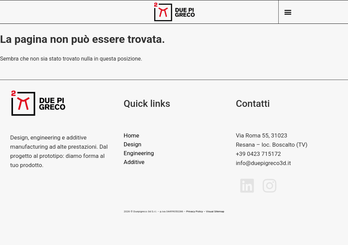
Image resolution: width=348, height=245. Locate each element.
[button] (287, 12)
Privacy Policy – (196, 211)
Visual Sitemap (215, 211)
